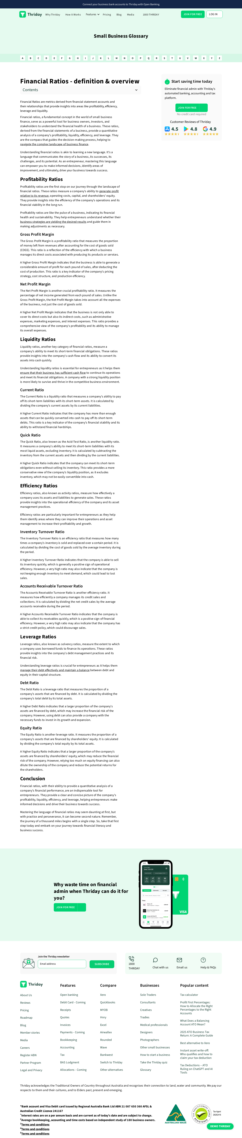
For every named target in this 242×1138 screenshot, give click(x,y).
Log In (213, 14)
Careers (25, 1048)
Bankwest (106, 1055)
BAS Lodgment (69, 1062)
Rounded (106, 1040)
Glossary (145, 1070)
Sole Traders (148, 995)
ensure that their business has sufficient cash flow (53, 373)
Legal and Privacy (31, 1070)
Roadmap (26, 1018)
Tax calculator (189, 995)
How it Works (73, 14)
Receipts (65, 1010)
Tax (62, 1055)
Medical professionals (154, 1025)
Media (130, 14)
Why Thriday (52, 14)
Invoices (65, 1025)
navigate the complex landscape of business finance (54, 144)
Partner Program (30, 1063)
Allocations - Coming (73, 1070)
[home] (30, 14)
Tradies (144, 1017)
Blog (119, 14)
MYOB (104, 1010)
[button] (93, 14)
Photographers (149, 1040)
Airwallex (106, 1032)
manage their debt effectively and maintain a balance (55, 670)
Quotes (64, 1017)
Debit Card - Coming (73, 1002)
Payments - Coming (72, 1032)
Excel (103, 1025)
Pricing (107, 14)
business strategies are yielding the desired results (53, 222)
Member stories (30, 1033)
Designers (146, 1032)
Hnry (103, 1017)
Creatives (146, 1010)
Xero (103, 995)
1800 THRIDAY (151, 14)
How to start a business (155, 1055)
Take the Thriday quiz (153, 1062)
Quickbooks (107, 1002)
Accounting (67, 1047)
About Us (26, 995)
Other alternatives (111, 1070)
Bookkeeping (68, 1040)
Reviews (25, 1003)
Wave (103, 1047)
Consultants (148, 1002)
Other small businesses (155, 1047)
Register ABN (28, 1055)
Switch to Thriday (111, 1062)
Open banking (69, 995)
